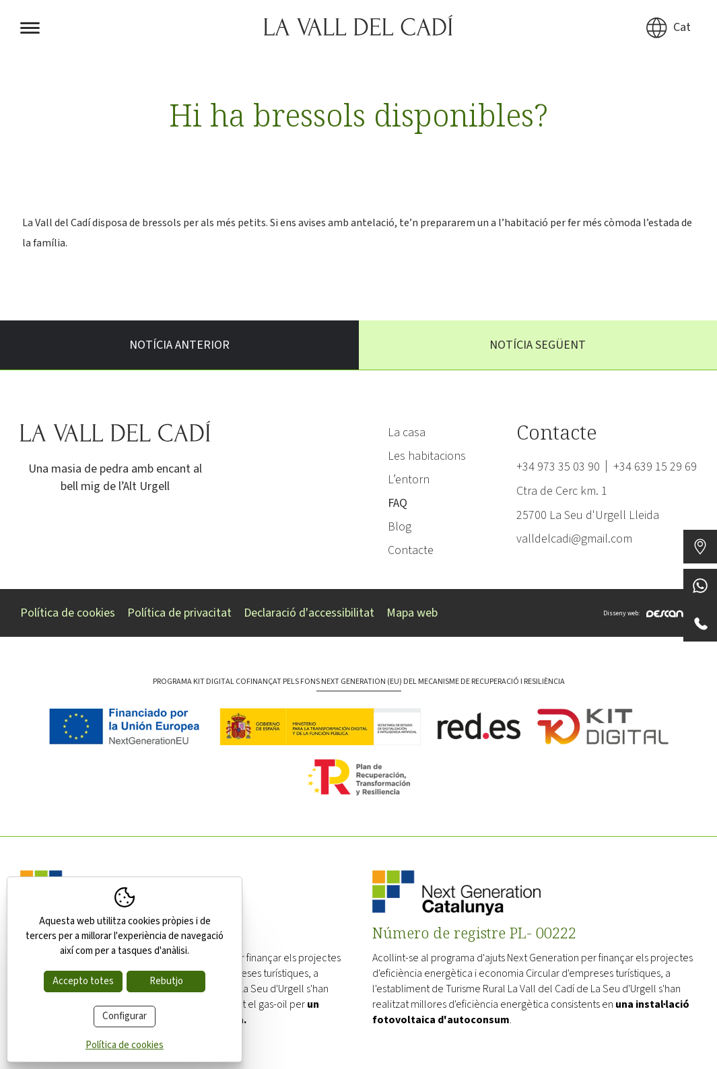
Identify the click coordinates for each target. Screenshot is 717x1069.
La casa (406, 432)
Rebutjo (166, 981)
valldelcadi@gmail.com (574, 538)
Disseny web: (650, 613)
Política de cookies (67, 613)
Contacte (411, 550)
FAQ (397, 503)
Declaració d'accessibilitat (309, 613)
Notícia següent (537, 345)
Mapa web (412, 613)
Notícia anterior (179, 345)
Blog (399, 526)
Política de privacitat (179, 613)
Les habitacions (427, 456)
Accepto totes (83, 981)
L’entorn (409, 479)
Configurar (124, 1016)
